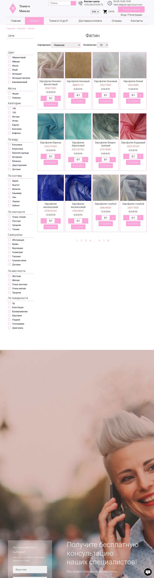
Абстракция (18, 240)
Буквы (15, 244)
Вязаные (16, 161)
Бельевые (17, 145)
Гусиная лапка (19, 260)
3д (13, 303)
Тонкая (15, 229)
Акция (15, 93)
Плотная (16, 221)
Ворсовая (17, 315)
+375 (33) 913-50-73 (93, 5)
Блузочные (17, 149)
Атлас (15, 121)
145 (14, 108)
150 (14, 112)
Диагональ (17, 328)
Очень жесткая (19, 284)
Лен (14, 197)
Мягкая (16, 280)
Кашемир (16, 193)
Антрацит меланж (21, 78)
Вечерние (17, 157)
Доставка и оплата (90, 20)
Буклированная (19, 311)
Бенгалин (17, 129)
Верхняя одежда (20, 153)
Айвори (16, 61)
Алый (15, 70)
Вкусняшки (17, 248)
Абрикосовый (19, 57)
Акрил (15, 181)
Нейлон (16, 205)
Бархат (15, 125)
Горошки (16, 256)
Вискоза (16, 189)
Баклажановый (19, 82)
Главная (16, 20)
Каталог (34, 20)
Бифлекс (16, 133)
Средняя (16, 225)
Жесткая (16, 276)
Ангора (15, 117)
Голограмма (18, 324)
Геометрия (17, 252)
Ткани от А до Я (58, 20)
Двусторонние (19, 165)
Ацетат (16, 185)
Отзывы (117, 20)
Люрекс (16, 201)
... (95, 240)
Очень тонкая (19, 217)
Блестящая (17, 307)
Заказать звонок (131, 9)
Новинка (16, 98)
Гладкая (16, 320)
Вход (123, 14)
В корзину (50, 104)
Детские (16, 169)
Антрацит (17, 74)
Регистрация (135, 14)
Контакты (137, 20)
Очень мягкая (19, 288)
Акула (15, 65)
